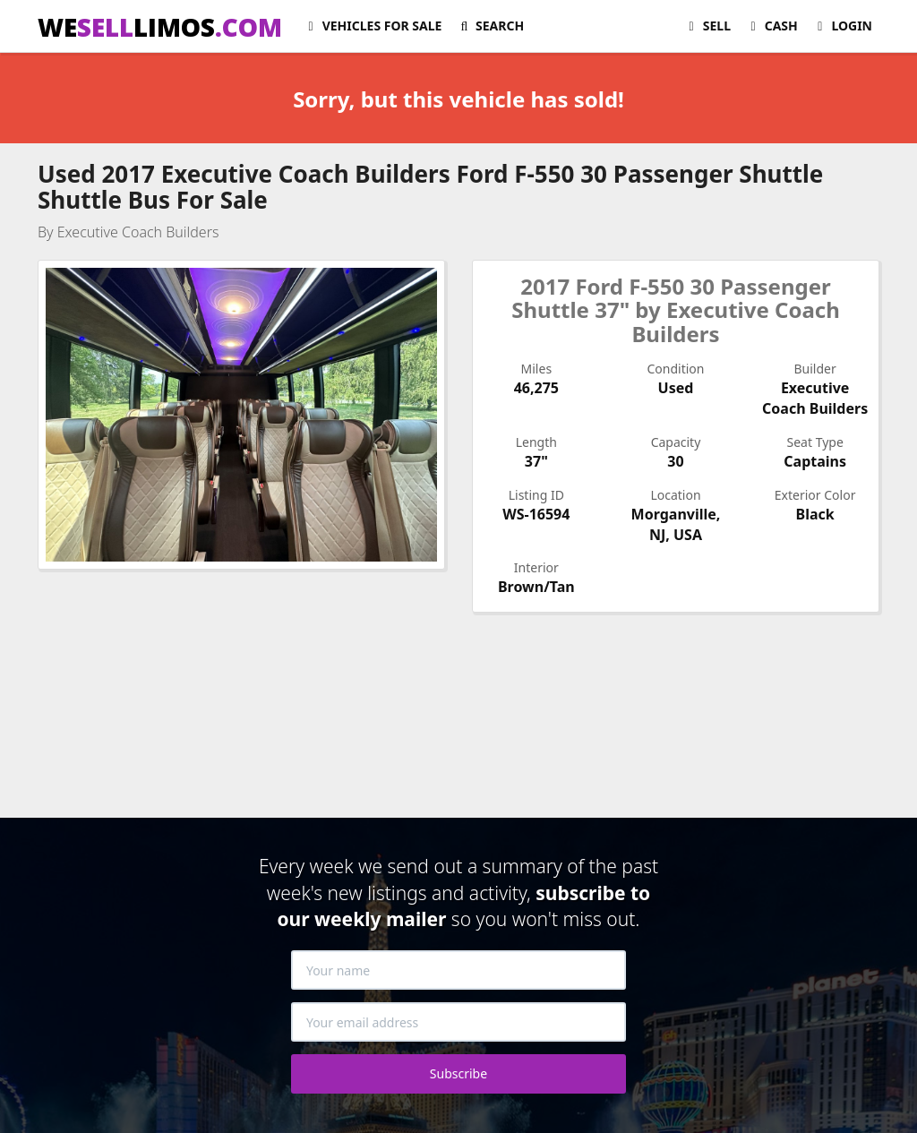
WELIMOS (160, 27)
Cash (771, 25)
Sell (707, 25)
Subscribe (458, 1073)
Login (842, 25)
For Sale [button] (372, 25)
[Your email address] (458, 1022)
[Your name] (458, 970)
